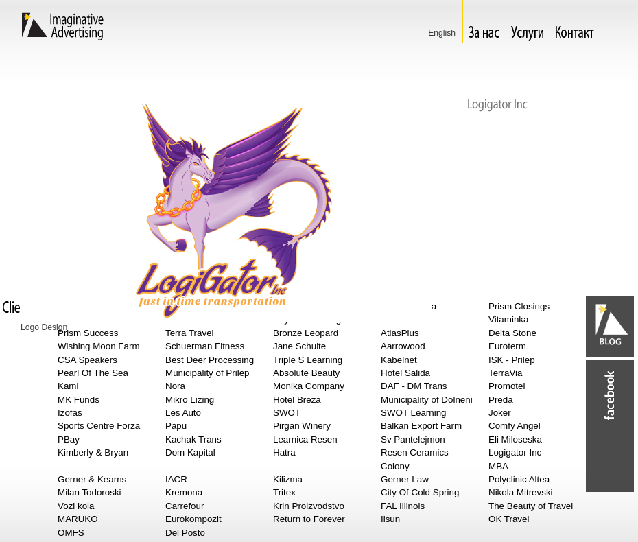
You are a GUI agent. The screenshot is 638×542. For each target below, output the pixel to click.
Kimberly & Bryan (93, 452)
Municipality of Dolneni (427, 399)
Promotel (506, 386)
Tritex (284, 492)
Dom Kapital (190, 452)
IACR (176, 479)
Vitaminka (508, 319)
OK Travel (508, 519)
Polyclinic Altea (519, 479)
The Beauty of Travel (530, 506)
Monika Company (308, 386)
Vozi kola (76, 506)
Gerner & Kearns (92, 479)
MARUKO (78, 519)
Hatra (284, 452)
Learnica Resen (305, 439)
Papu (176, 426)
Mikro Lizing (189, 399)
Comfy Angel (514, 426)
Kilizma (288, 479)
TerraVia (505, 373)
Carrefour (184, 506)
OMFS (71, 533)
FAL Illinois (403, 506)
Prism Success (88, 333)
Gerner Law (405, 479)
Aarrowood (403, 346)
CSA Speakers (87, 360)
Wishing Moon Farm (99, 346)
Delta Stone (512, 333)
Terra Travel (189, 333)
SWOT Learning (414, 413)
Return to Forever (309, 519)
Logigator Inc (514, 452)
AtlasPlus (400, 333)
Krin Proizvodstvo (308, 506)
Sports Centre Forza (99, 426)
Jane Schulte (299, 346)
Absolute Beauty (306, 373)
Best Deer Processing (209, 360)
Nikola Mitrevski (520, 492)
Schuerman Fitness (204, 346)
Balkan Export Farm (421, 426)
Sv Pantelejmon (413, 439)
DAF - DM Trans (414, 386)
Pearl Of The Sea (93, 373)
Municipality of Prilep (207, 373)
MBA (498, 466)
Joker (499, 413)
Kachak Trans (193, 439)
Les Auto (183, 413)
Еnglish (442, 33)
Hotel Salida (405, 373)
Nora (175, 386)
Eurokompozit (193, 519)
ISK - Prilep (511, 360)
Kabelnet (399, 360)
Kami (68, 386)
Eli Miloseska (515, 439)
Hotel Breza (297, 399)
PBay (69, 439)
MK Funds (78, 399)
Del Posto (185, 533)
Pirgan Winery (302, 426)
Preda (500, 399)
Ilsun (390, 519)
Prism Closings (519, 306)
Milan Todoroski (89, 492)
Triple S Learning (307, 360)
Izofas (70, 413)
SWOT (286, 413)
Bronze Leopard (305, 333)
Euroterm (507, 346)
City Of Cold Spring (420, 492)
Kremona (183, 492)
